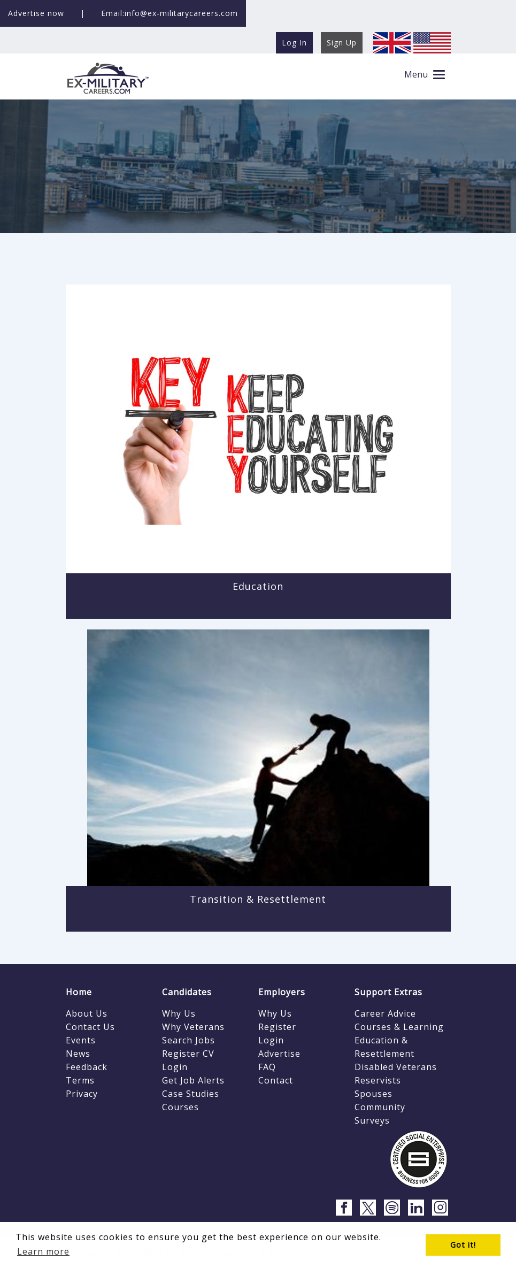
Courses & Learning (399, 1027)
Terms (80, 1080)
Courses (180, 1107)
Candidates (187, 992)
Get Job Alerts (193, 1080)
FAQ (267, 1067)
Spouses (373, 1094)
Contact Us (90, 1027)
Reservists (378, 1080)
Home (79, 992)
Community (380, 1107)
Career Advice (385, 1013)
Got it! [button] (463, 1245)
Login (175, 1067)
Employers (281, 992)
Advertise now (36, 13)
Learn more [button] (43, 1251)
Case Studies (190, 1094)
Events (81, 1040)
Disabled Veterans (396, 1067)
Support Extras (388, 992)
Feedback (86, 1067)
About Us (86, 1013)
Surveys (372, 1120)
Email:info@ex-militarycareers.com (169, 13)
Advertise (279, 1053)
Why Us (179, 1013)
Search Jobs (188, 1040)
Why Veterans (193, 1027)
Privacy (82, 1094)
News (78, 1053)
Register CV (188, 1053)
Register (277, 1027)
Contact (275, 1080)
